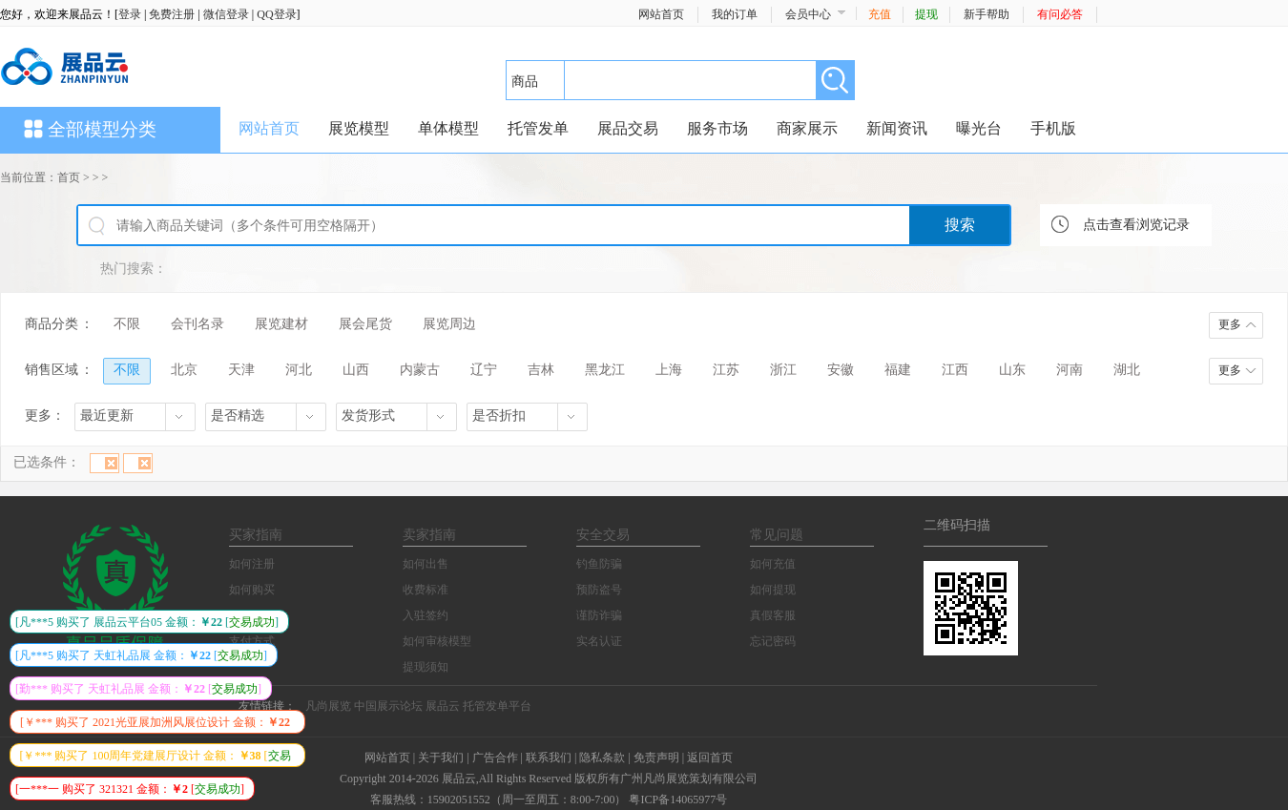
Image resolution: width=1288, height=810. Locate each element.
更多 (1229, 324)
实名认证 (599, 641)
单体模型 (448, 128)
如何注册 (252, 564)
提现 (926, 14)
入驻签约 (425, 615)
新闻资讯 (896, 128)
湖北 (1126, 370)
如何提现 (773, 589)
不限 (127, 324)
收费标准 (425, 589)
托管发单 (538, 128)
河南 (1069, 370)
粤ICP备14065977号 (678, 799)
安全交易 (603, 535)
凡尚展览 (328, 706)
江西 (955, 370)
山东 (1012, 370)
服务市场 (717, 128)
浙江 (783, 370)
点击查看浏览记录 (1136, 225)
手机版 (1053, 128)
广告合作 (495, 757)
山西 (356, 370)
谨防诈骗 (599, 615)
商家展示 (807, 128)
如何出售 (425, 564)
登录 (129, 14)
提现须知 (425, 667)
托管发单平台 (497, 706)
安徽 (840, 370)
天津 (241, 370)
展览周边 (449, 324)
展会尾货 (365, 324)
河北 (298, 370)
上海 (668, 370)
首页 (68, 177)
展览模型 (358, 128)
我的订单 (735, 14)
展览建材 (281, 324)
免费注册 (172, 14)
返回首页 (710, 757)
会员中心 (808, 14)
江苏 (726, 370)
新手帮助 (986, 14)
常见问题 (776, 535)
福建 (897, 370)
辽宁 (483, 370)
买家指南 (255, 535)
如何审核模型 (437, 641)
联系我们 (548, 757)
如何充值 (773, 564)
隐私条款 (602, 757)
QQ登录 (276, 14)
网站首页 (661, 14)
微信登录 (226, 14)
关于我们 (441, 757)
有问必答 (1060, 14)
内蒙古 (420, 370)
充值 (879, 14)
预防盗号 (599, 589)
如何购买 (252, 589)
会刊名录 (197, 324)
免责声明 (656, 757)
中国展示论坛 (388, 706)
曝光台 (979, 128)
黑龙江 (605, 370)
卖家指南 (429, 535)
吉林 (541, 370)
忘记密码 (773, 641)
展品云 (443, 706)
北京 (184, 370)
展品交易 (627, 128)
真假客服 (773, 615)
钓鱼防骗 (599, 564)
